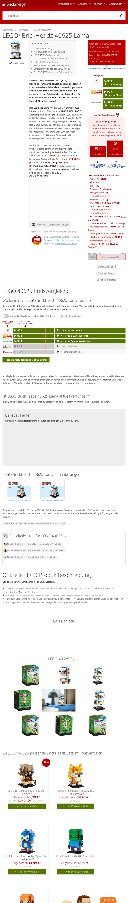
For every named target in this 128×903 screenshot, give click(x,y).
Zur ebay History (106, 273)
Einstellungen (115, 3)
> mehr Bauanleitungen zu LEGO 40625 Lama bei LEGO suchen (34, 523)
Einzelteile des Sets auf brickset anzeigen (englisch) (30, 557)
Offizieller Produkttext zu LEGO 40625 (52, 68)
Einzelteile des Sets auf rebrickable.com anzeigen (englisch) (34, 550)
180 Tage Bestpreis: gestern (107, 233)
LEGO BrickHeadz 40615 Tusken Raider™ (27, 792)
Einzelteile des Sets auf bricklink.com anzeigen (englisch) (32, 544)
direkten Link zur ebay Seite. (65, 420)
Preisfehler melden (70, 316)
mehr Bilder (16, 63)
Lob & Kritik (108, 900)
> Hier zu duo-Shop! (69, 330)
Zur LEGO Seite (105, 266)
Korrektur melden (100, 195)
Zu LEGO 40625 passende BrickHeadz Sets (54, 72)
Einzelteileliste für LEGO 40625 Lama (51, 65)
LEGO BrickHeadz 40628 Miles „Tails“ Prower (75, 792)
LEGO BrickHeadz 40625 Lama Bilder (51, 58)
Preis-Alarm (114, 125)
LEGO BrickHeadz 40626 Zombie (75, 856)
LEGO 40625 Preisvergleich (47, 55)
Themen (98, 3)
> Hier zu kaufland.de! (69, 351)
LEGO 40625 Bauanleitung (46, 61)
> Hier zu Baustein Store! (72, 335)
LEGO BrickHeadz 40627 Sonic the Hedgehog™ (26, 857)
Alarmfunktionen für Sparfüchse (49, 51)
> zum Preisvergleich (27, 806)
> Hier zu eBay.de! (67, 346)
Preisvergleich (65, 3)
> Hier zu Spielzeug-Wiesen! (73, 341)
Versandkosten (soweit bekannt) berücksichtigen (34, 316)
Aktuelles (82, 3)
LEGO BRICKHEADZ (71, 111)
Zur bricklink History (106, 279)
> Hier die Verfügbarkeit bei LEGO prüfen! (26, 359)
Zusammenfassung (43, 48)
